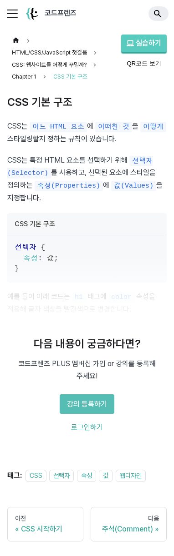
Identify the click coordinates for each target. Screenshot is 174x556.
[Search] (158, 13)
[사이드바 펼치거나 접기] (12, 13)
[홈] (16, 40)
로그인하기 (87, 427)
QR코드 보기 (144, 63)
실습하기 (144, 43)
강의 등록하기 (87, 404)
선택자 (61, 475)
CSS (36, 475)
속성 (86, 475)
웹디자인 (131, 475)
